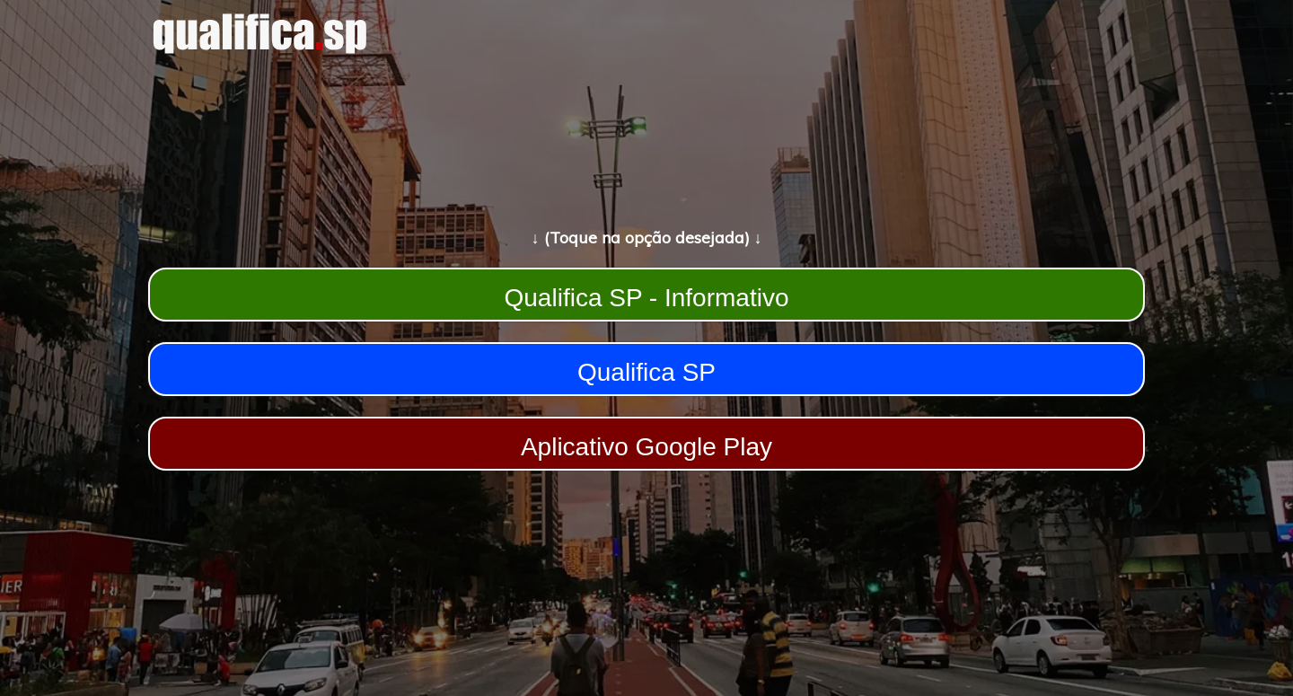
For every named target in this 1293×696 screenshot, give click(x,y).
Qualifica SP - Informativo (647, 298)
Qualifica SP (646, 372)
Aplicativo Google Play (646, 447)
